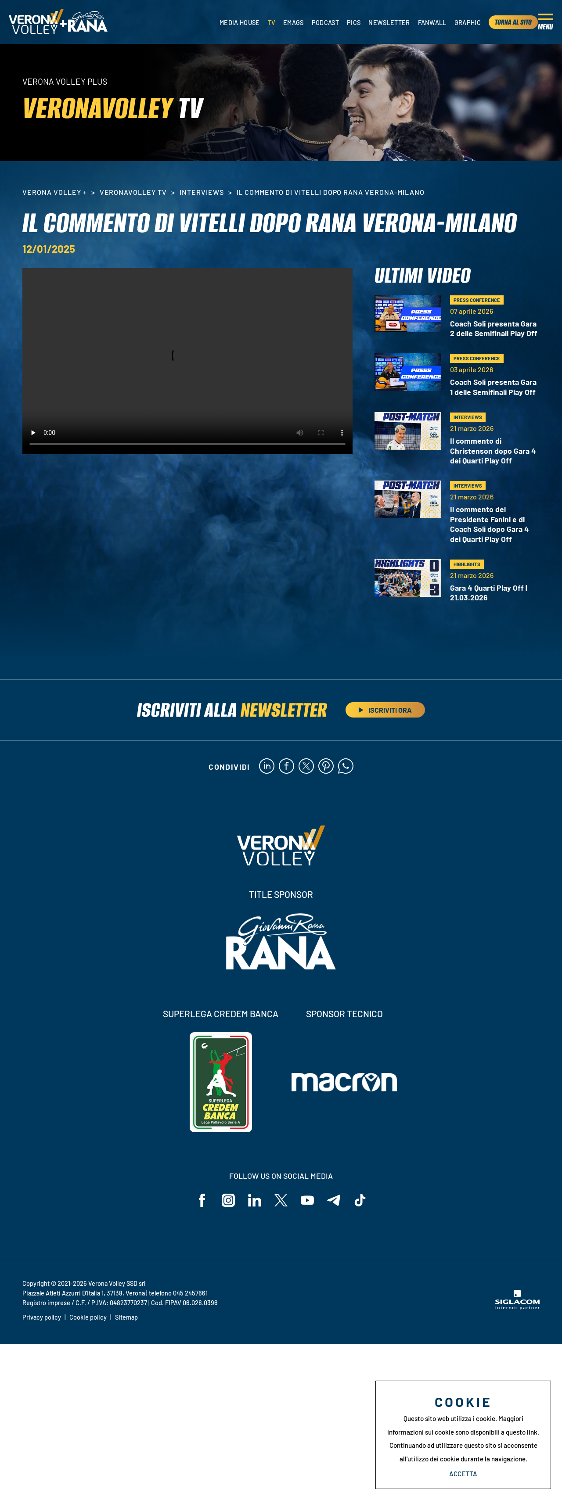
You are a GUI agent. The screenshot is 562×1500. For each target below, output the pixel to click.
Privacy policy (41, 1317)
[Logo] (36, 22)
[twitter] (306, 766)
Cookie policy (88, 1317)
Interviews (202, 192)
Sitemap (126, 1317)
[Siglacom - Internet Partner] (517, 1307)
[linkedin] (266, 766)
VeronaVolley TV (133, 192)
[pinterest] (326, 766)
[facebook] (286, 766)
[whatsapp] (345, 766)
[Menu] (545, 22)
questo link (521, 1432)
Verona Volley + (54, 192)
